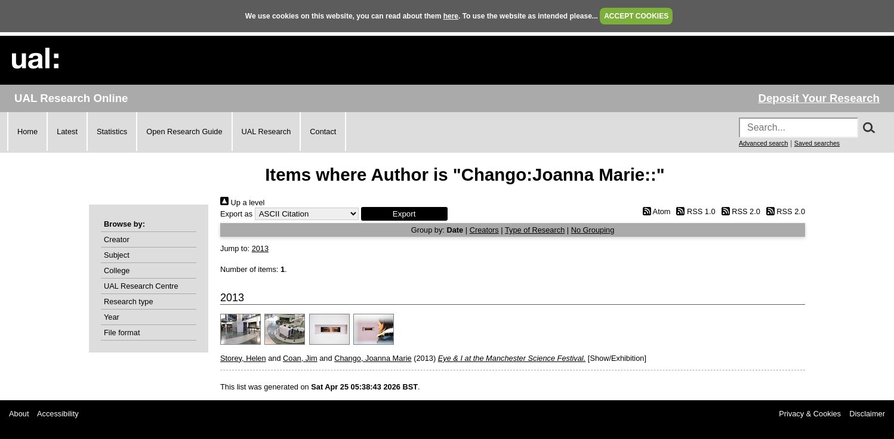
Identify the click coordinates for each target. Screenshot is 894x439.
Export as (236, 213)
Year (111, 317)
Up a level (242, 202)
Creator (117, 239)
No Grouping (593, 229)
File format (122, 332)
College (117, 270)
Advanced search (763, 143)
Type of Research (535, 229)
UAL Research (266, 131)
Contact (323, 131)
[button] (404, 214)
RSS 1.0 (694, 211)
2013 (260, 248)
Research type (128, 301)
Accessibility (58, 413)
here (450, 16)
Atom (654, 211)
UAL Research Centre (141, 286)
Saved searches (817, 143)
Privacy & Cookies (810, 413)
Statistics (112, 131)
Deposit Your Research (819, 98)
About (19, 413)
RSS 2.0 (738, 211)
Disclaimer (867, 413)
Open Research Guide (184, 131)
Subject (117, 255)
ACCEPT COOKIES (636, 16)
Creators (484, 229)
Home (27, 131)
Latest (67, 131)
